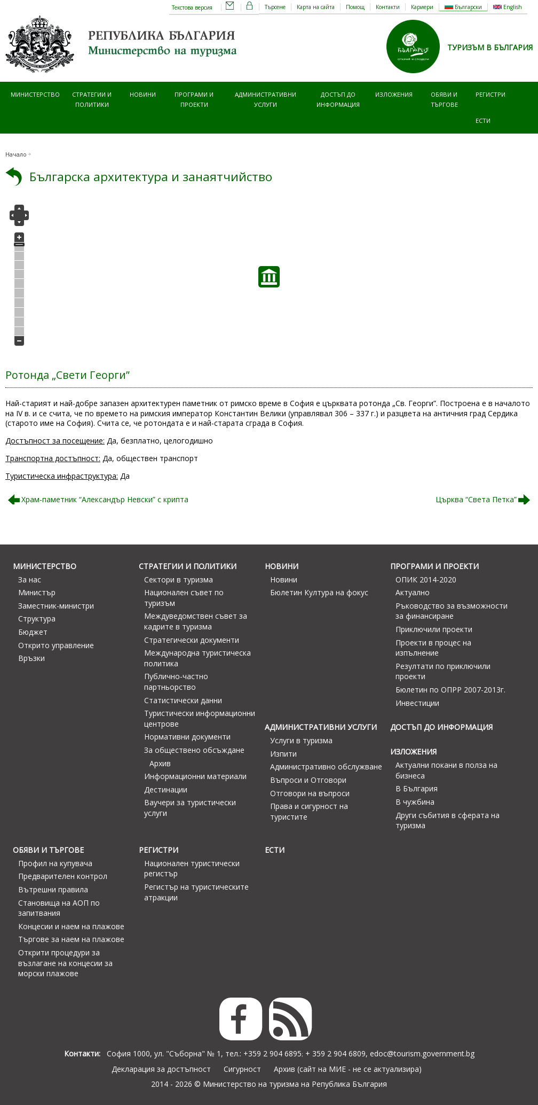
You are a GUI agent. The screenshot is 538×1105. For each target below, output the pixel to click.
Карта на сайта (316, 7)
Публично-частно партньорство (176, 681)
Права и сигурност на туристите (309, 811)
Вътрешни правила (53, 889)
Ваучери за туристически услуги (190, 807)
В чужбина (414, 802)
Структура (37, 618)
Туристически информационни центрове (199, 718)
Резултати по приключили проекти (442, 671)
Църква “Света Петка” (476, 499)
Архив (160, 763)
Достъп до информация (338, 99)
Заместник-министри (56, 606)
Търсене (275, 7)
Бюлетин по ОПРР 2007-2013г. (450, 689)
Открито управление (56, 645)
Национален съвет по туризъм (184, 597)
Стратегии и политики (92, 99)
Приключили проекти (433, 629)
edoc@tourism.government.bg (422, 1053)
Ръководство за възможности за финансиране (451, 611)
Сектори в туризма (178, 579)
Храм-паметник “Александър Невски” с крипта (104, 499)
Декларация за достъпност (161, 1069)
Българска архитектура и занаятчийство (150, 176)
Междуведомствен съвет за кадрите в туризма (195, 621)
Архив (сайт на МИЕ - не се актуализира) (348, 1069)
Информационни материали (195, 776)
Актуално (412, 592)
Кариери (422, 7)
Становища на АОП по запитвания (59, 908)
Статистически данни (183, 700)
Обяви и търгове (444, 99)
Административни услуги (265, 99)
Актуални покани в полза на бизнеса (446, 770)
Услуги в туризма (301, 740)
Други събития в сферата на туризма (447, 820)
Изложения (394, 94)
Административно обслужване (326, 766)
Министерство (35, 94)
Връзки (31, 658)
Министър (37, 592)
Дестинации (165, 789)
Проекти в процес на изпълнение (433, 647)
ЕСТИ (483, 120)
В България (416, 788)
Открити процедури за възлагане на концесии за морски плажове (65, 962)
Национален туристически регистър (192, 868)
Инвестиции (417, 703)
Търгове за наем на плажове (71, 939)
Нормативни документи (187, 737)
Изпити (283, 754)
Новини (143, 94)
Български (463, 7)
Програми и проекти (194, 99)
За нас (29, 579)
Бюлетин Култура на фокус (319, 592)
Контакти (388, 7)
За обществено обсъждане (194, 750)
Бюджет (33, 632)
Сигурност (242, 1069)
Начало (16, 154)
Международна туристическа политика (197, 658)
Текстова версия (192, 7)
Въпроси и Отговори (308, 780)
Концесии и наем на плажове (71, 926)
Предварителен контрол (62, 876)
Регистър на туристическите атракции (196, 892)
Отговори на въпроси (310, 793)
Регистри (490, 94)
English (507, 7)
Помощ (355, 7)
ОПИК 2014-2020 (425, 579)
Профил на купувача (55, 863)
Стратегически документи (191, 640)
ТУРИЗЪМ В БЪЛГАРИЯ (490, 47)
